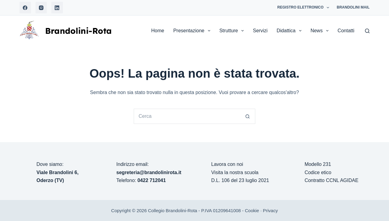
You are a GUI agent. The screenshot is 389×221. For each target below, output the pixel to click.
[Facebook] (25, 7)
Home (157, 30)
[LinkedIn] (57, 7)
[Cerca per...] (187, 116)
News (321, 30)
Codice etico (318, 172)
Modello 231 (318, 164)
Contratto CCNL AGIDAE (331, 180)
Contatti (346, 30)
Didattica (290, 30)
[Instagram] (41, 7)
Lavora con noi (227, 164)
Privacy (270, 210)
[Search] (367, 31)
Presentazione (192, 30)
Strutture (232, 30)
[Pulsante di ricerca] (247, 116)
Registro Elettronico (304, 7)
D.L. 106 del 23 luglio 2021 (240, 180)
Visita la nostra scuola (234, 172)
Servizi (260, 30)
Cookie (252, 210)
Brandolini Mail (353, 7)
